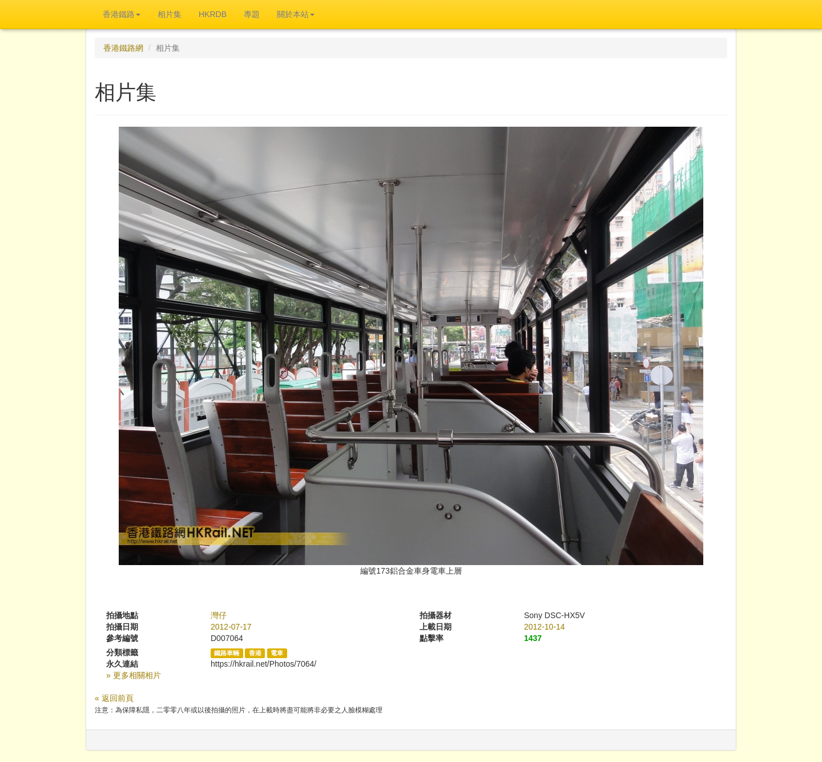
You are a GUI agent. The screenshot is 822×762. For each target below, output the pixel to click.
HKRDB (213, 14)
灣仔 (219, 615)
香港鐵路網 (123, 48)
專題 (252, 14)
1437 (533, 638)
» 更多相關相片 (133, 675)
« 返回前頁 (114, 698)
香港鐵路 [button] (121, 14)
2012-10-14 (544, 626)
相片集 (170, 14)
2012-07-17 (231, 626)
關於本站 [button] (296, 14)
